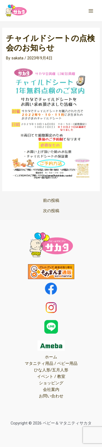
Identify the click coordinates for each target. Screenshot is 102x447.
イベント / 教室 (51, 376)
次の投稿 (51, 211)
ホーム (51, 357)
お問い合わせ (51, 396)
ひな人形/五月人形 (51, 370)
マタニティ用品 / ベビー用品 (51, 363)
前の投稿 (51, 201)
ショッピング (51, 383)
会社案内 (51, 389)
